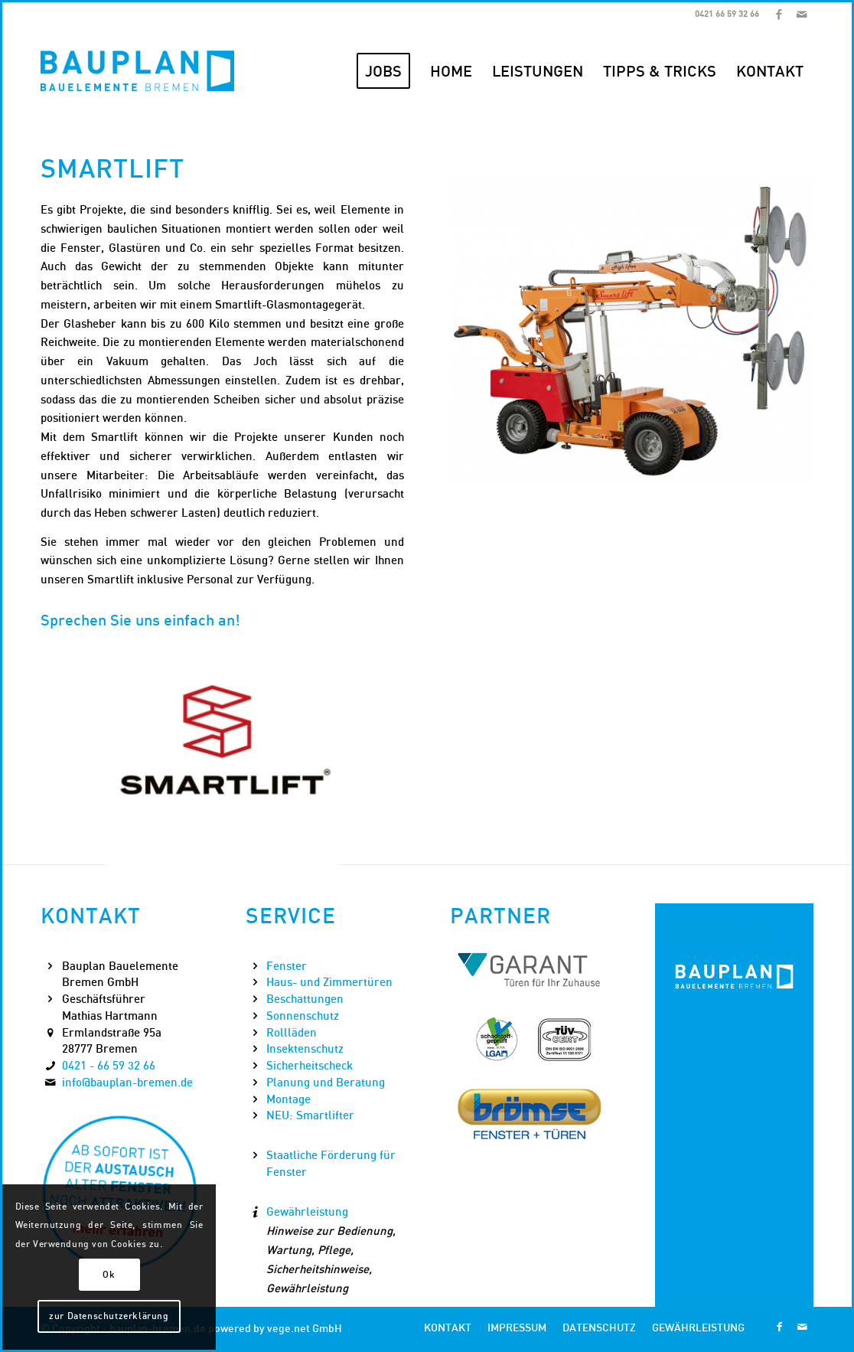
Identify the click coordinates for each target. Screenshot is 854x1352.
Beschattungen (305, 998)
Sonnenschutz (302, 1015)
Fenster (286, 965)
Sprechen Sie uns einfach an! (140, 619)
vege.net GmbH (304, 1327)
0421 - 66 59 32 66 (108, 1065)
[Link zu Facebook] (779, 13)
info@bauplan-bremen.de (127, 1082)
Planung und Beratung (325, 1082)
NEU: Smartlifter (310, 1115)
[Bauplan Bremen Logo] (137, 71)
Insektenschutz (305, 1048)
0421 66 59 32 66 (727, 13)
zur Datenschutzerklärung (108, 1315)
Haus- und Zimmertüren (329, 981)
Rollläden (291, 1032)
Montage (288, 1098)
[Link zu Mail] (801, 13)
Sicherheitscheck (309, 1065)
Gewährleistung (307, 1211)
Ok (109, 1274)
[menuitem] (383, 71)
